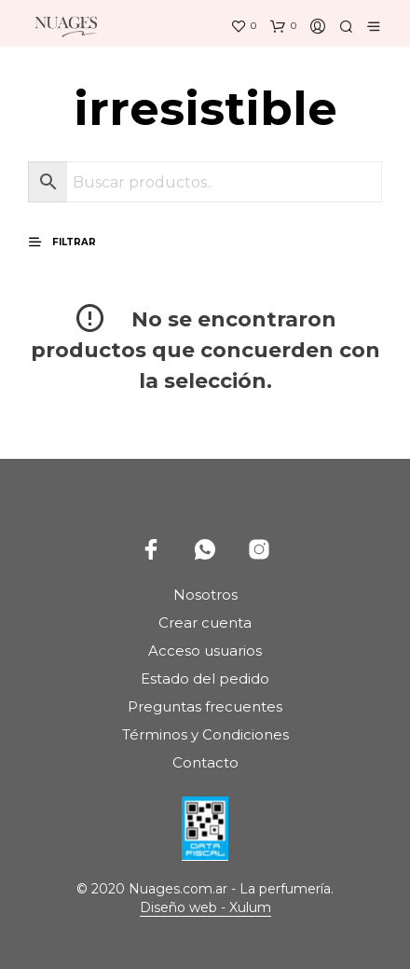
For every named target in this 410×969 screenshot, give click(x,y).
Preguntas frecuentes (205, 706)
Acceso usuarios (205, 650)
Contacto (205, 762)
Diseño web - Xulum (205, 908)
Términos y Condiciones (205, 734)
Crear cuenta (205, 622)
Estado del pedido (205, 678)
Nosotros (205, 594)
